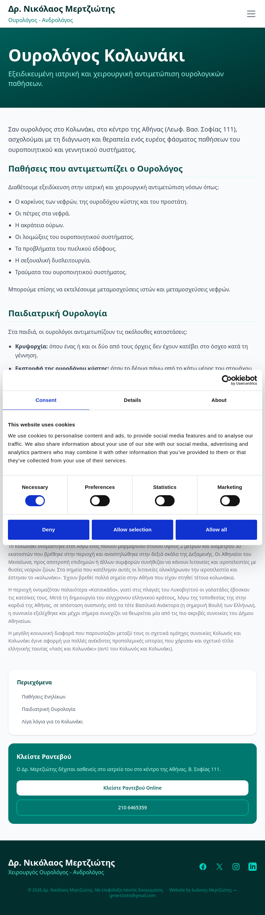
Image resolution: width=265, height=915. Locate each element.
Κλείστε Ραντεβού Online (133, 787)
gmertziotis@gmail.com (132, 895)
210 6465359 (132, 807)
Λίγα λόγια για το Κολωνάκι (52, 721)
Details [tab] (132, 400)
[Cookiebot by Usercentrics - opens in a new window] (227, 380)
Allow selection (133, 529)
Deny (48, 529)
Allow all (216, 529)
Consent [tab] (46, 400)
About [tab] (219, 400)
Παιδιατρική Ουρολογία (49, 709)
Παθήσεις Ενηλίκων (43, 696)
